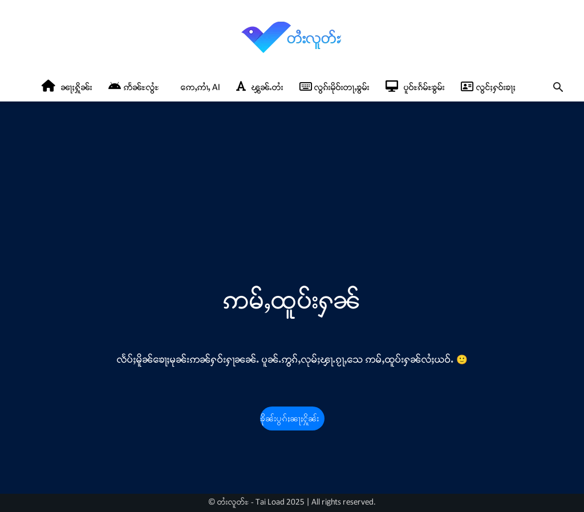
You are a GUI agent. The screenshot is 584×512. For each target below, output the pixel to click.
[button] (557, 88)
